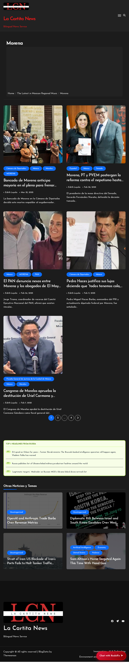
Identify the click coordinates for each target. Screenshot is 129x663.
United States (79, 554)
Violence (95, 554)
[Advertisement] (64, 70)
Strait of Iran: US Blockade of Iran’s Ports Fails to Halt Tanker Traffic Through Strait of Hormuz (31, 564)
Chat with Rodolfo (111, 656)
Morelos (49, 168)
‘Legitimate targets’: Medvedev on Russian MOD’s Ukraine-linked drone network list (49, 473)
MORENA (10, 174)
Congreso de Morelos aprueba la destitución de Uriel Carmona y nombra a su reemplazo (30, 397)
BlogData (43, 653)
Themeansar (9, 656)
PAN (37, 275)
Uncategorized (16, 513)
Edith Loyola (11, 193)
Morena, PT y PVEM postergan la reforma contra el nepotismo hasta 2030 (95, 181)
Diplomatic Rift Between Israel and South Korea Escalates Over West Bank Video (94, 524)
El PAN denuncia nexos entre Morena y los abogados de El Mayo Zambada (28, 287)
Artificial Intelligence (82, 549)
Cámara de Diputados (16, 168)
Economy (102, 549)
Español (73, 168)
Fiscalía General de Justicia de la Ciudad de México (28, 380)
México (36, 168)
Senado (99, 168)
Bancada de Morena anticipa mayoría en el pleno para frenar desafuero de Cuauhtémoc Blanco (31, 186)
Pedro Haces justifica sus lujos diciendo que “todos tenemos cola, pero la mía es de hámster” (94, 287)
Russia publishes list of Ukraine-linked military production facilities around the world (49, 465)
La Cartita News (19, 19)
